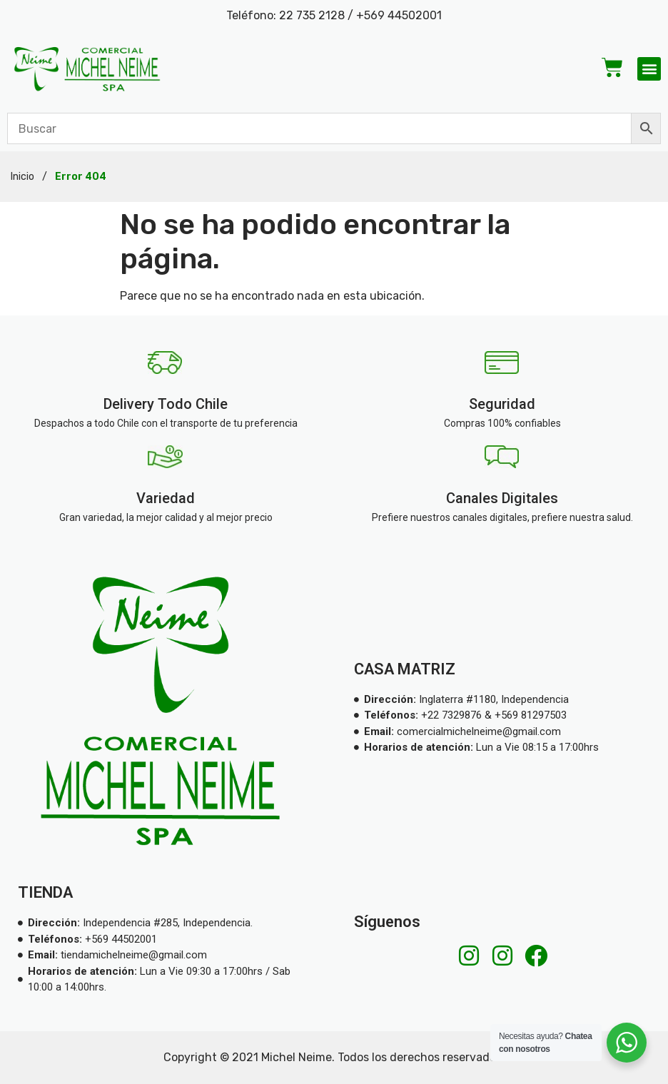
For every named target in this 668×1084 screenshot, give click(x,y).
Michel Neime (296, 1057)
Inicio (22, 177)
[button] (649, 69)
